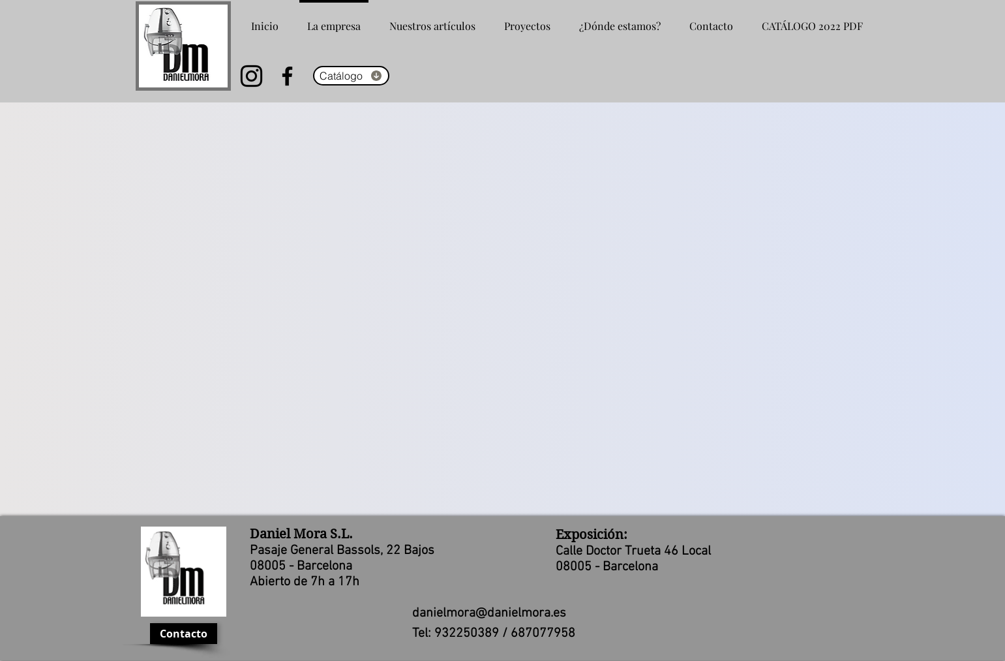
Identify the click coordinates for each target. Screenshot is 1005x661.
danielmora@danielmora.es (489, 613)
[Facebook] (287, 76)
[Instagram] (251, 76)
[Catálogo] (351, 75)
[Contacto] (183, 633)
